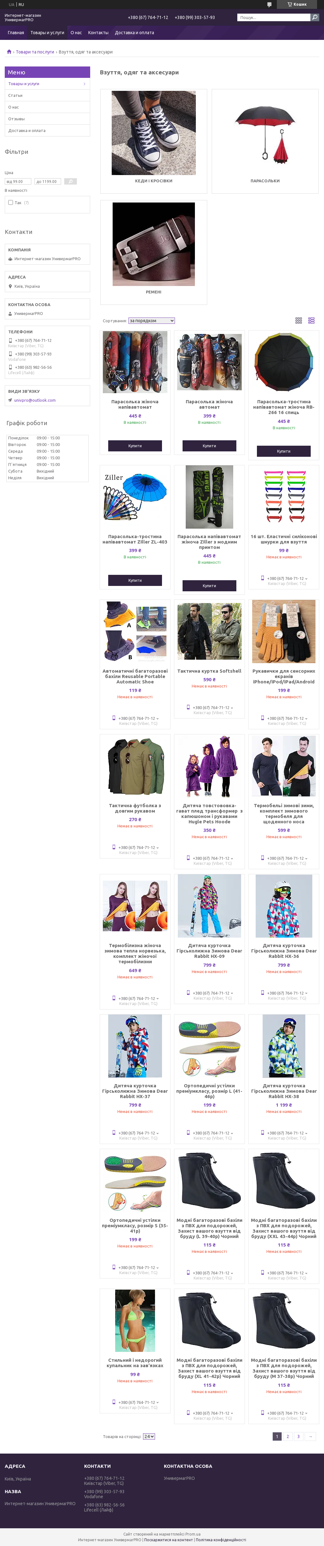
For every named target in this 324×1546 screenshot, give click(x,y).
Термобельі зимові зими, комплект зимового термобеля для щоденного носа (284, 813)
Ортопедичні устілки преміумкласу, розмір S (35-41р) (135, 1225)
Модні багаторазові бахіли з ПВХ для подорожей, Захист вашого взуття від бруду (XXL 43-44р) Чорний (284, 1228)
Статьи (15, 95)
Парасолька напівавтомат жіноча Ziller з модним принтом (209, 542)
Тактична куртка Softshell (209, 671)
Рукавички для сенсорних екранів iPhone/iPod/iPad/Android (283, 676)
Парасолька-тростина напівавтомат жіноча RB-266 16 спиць (284, 407)
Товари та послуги (35, 51)
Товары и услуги (47, 32)
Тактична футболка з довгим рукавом (135, 808)
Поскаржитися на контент (168, 1540)
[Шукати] (314, 17)
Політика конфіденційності (221, 1540)
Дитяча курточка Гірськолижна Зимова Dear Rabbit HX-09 (209, 951)
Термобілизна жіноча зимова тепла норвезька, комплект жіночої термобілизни (135, 953)
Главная (16, 32)
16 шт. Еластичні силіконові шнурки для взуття (284, 539)
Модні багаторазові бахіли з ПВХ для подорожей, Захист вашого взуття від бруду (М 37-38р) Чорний (284, 1368)
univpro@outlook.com (35, 400)
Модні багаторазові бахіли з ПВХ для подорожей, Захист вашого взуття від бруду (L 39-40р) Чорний (209, 1228)
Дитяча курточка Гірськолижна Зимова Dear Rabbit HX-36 (284, 951)
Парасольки (265, 181)
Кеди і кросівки (153, 181)
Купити (135, 445)
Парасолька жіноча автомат (209, 404)
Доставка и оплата (134, 32)
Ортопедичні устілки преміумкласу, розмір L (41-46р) (209, 1091)
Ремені (153, 292)
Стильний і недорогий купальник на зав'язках (135, 1362)
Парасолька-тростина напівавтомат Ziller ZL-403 (135, 539)
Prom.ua (193, 1534)
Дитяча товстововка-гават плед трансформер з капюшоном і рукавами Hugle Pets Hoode (209, 813)
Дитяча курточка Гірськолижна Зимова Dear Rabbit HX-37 (135, 1091)
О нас (76, 32)
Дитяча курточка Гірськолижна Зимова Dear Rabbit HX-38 (284, 1091)
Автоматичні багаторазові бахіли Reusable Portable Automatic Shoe (135, 676)
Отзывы (16, 118)
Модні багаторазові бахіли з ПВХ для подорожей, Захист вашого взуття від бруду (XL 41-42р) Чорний (209, 1368)
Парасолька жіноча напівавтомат (135, 404)
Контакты (98, 32)
